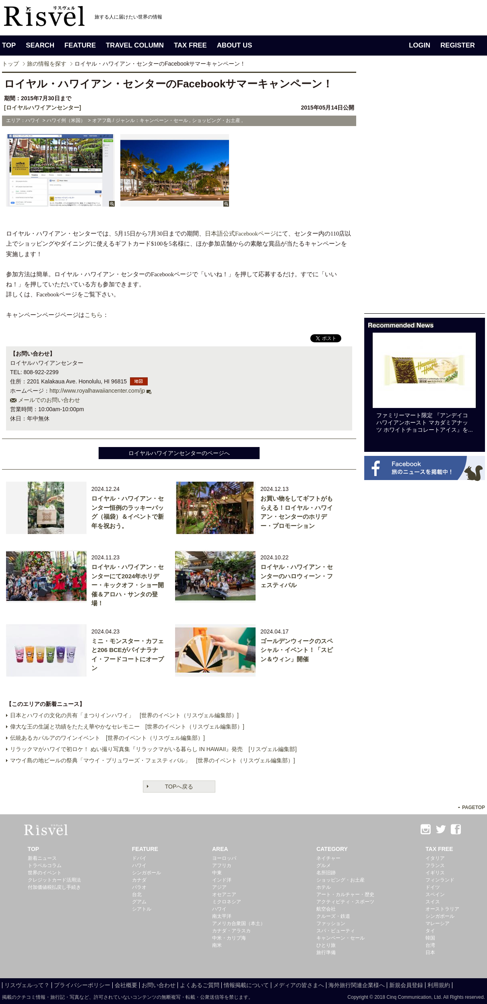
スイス (432, 902)
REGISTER (457, 45)
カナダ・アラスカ (231, 931)
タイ (430, 931)
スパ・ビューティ (335, 931)
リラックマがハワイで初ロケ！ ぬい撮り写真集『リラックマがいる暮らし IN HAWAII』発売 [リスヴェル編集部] (153, 749)
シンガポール (146, 873)
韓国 (430, 938)
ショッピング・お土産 (340, 880)
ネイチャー (328, 858)
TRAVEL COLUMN (135, 45)
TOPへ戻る (179, 786)
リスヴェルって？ (27, 985)
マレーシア (437, 923)
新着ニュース (42, 858)
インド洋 (221, 880)
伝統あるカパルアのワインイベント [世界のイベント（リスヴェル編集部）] (107, 738)
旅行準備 (326, 952)
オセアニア (224, 894)
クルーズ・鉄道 (333, 916)
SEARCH (40, 45)
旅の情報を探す (46, 63)
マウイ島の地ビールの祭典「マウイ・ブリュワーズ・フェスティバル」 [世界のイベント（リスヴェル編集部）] (152, 760)
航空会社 (326, 909)
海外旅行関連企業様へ (356, 985)
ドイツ (432, 887)
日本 (430, 952)
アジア (219, 887)
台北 (137, 894)
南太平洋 (221, 916)
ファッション (330, 923)
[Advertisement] (389, 192)
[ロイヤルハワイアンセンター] (42, 107)
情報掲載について (246, 985)
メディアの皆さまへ (298, 985)
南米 (217, 945)
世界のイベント (45, 873)
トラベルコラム (45, 865)
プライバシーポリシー (82, 985)
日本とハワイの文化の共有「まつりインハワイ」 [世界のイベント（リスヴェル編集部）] (124, 715)
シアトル (141, 909)
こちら (94, 315)
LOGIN (419, 45)
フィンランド (439, 880)
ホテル (323, 887)
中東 (217, 873)
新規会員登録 (406, 985)
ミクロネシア (226, 902)
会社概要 (126, 985)
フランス (435, 865)
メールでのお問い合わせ (49, 400)
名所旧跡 (326, 873)
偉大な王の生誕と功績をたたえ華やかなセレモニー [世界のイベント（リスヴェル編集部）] (127, 726)
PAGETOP (473, 807)
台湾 (430, 945)
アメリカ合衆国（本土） (238, 923)
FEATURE (80, 45)
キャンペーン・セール (340, 938)
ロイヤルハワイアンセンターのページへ (179, 453)
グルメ (323, 865)
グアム (139, 902)
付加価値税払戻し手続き (54, 887)
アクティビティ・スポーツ (345, 902)
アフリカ (221, 865)
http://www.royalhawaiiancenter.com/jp (97, 390)
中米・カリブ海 (229, 938)
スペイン (435, 894)
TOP (9, 45)
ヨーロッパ (224, 858)
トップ (10, 63)
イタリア (435, 858)
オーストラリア (442, 909)
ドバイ (139, 858)
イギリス (435, 873)
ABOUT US (234, 45)
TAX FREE (190, 45)
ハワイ (139, 865)
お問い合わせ (158, 985)
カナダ (139, 880)
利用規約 (438, 985)
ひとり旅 (326, 945)
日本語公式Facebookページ (240, 233)
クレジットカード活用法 (54, 880)
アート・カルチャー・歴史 (345, 894)
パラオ (139, 887)
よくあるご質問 (199, 985)
